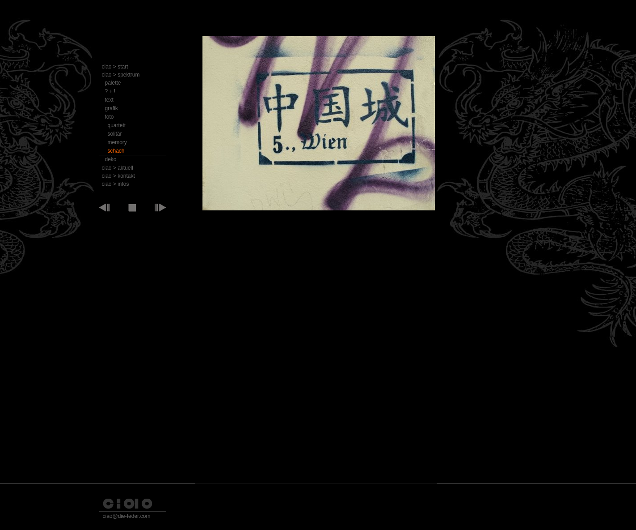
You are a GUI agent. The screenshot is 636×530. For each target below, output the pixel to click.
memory (117, 142)
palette (113, 83)
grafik (111, 108)
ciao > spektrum (121, 75)
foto (109, 117)
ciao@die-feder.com (127, 516)
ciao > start (115, 67)
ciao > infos (115, 184)
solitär (115, 134)
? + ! (110, 91)
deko (111, 159)
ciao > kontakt (118, 176)
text (109, 100)
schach (116, 151)
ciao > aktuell (117, 168)
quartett (117, 125)
